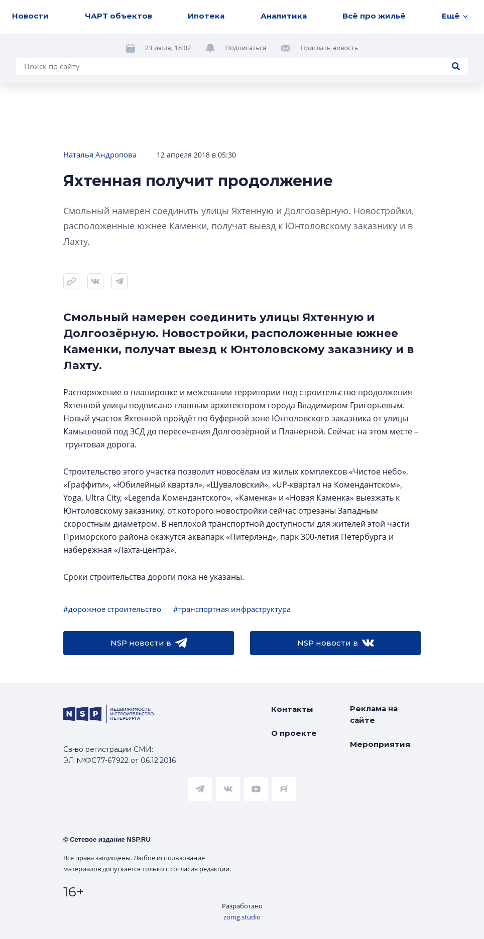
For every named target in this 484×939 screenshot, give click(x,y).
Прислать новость (329, 47)
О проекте (294, 733)
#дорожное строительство (112, 609)
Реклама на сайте (374, 714)
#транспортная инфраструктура (232, 609)
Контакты (292, 709)
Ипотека (206, 16)
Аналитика (284, 16)
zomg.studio (242, 916)
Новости (30, 16)
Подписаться (245, 47)
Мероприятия (380, 744)
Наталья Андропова (100, 154)
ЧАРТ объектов (118, 16)
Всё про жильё (374, 16)
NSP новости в (148, 643)
